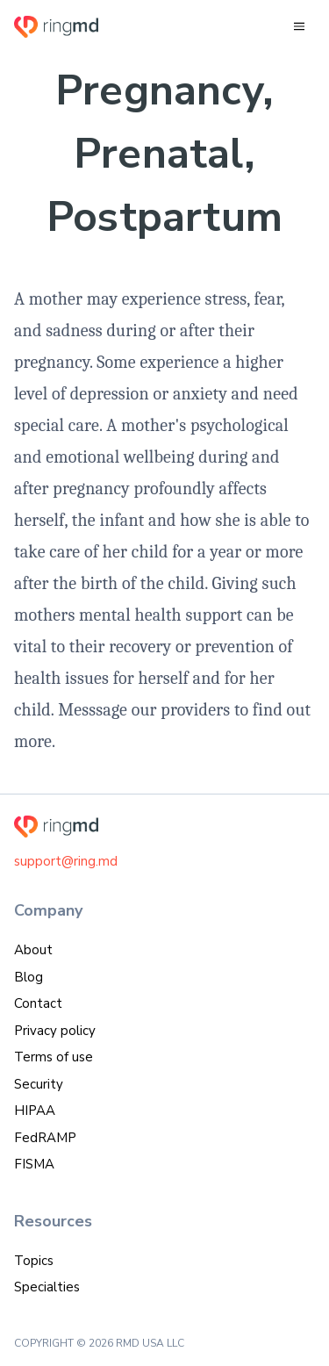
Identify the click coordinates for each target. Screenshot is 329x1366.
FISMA (34, 1164)
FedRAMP (45, 1138)
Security (38, 1084)
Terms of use (53, 1057)
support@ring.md (66, 861)
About (33, 950)
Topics (34, 1260)
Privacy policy (55, 1030)
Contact (38, 1003)
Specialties (47, 1287)
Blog (28, 977)
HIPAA (34, 1110)
